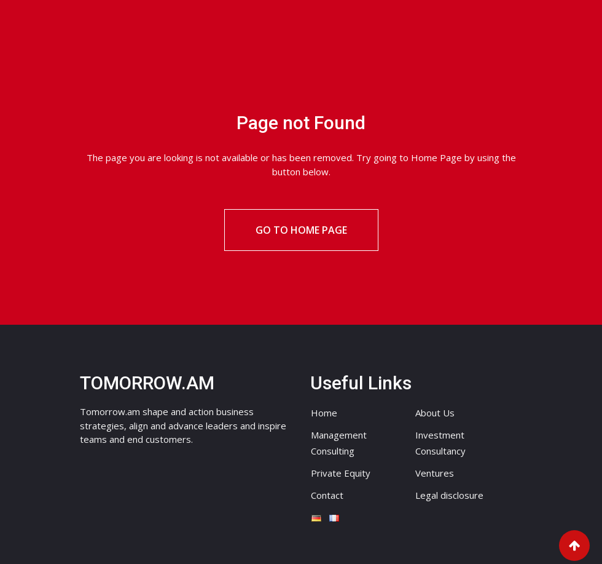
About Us (435, 413)
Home (324, 413)
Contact (327, 495)
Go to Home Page (301, 230)
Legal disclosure (449, 495)
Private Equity (340, 473)
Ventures (434, 473)
